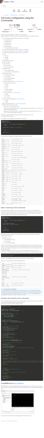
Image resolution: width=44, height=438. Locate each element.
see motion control (19, 81)
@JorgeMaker (19, 395)
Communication (6, 15)
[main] (22, 225)
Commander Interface (14, 15)
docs (29, 427)
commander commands (21, 301)
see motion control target (20, 103)
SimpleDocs (9, 2)
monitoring (30, 215)
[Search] (23, 6)
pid (18, 38)
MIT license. (15, 432)
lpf (21, 38)
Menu (42, 1)
